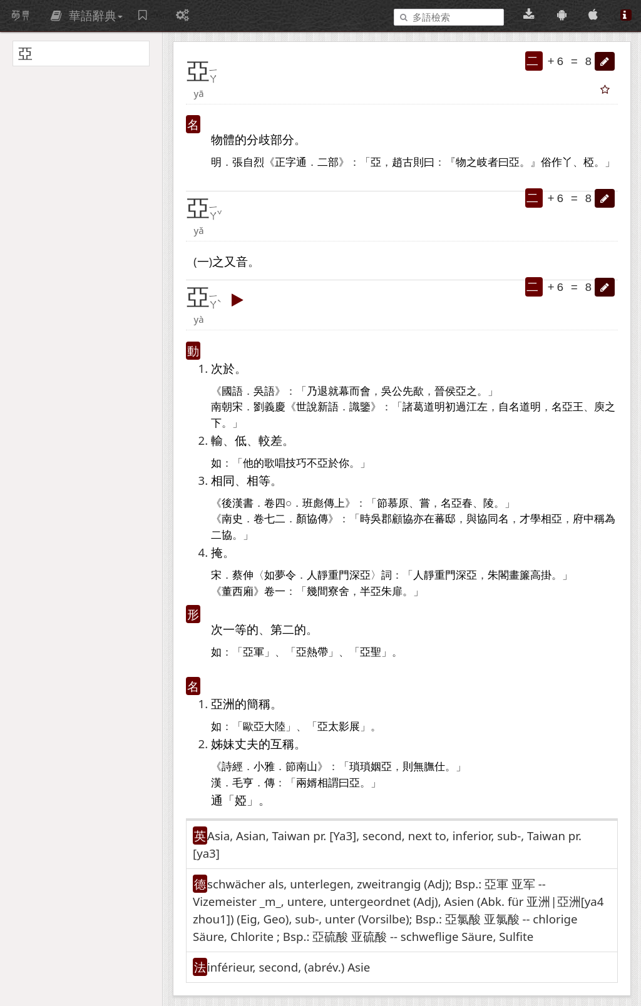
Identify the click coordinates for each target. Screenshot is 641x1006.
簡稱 (258, 703)
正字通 (291, 162)
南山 (306, 766)
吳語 (264, 391)
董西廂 (238, 591)
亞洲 (223, 703)
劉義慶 (269, 407)
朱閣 (498, 575)
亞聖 (370, 652)
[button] (605, 61)
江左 (477, 407)
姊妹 (223, 743)
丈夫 (247, 743)
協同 (487, 519)
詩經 (232, 766)
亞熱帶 (312, 652)
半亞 (370, 591)
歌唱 (274, 463)
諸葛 (413, 407)
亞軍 (253, 652)
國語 (232, 391)
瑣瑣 (360, 766)
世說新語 (317, 407)
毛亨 (243, 783)
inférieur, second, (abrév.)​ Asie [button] (288, 967)
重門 (338, 575)
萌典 (20, 15)
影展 (349, 726)
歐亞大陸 (264, 726)
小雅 (264, 766)
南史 (232, 519)
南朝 (221, 407)
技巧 (296, 463)
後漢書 (238, 503)
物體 (223, 139)
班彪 (313, 503)
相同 (223, 480)
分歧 (258, 139)
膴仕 (434, 766)
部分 (282, 139)
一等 (235, 629)
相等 (258, 480)
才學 (530, 519)
